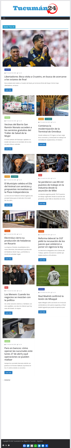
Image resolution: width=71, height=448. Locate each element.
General (7, 117)
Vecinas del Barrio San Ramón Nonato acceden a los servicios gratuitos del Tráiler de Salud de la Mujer (18, 130)
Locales (41, 119)
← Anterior (6, 380)
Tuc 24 (20, 73)
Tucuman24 (48, 119)
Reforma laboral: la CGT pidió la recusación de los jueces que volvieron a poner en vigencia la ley (51, 242)
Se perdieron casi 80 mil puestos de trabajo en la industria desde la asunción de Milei (51, 186)
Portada (7, 231)
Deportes (7, 69)
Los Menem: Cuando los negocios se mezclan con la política (17, 297)
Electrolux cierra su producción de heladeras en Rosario (17, 240)
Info (40, 175)
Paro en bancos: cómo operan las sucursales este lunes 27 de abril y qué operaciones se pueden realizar (18, 354)
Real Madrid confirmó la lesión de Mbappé (51, 297)
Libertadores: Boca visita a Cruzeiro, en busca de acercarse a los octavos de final (35, 78)
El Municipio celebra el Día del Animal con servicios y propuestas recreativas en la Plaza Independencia (18, 188)
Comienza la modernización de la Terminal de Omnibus (49, 128)
